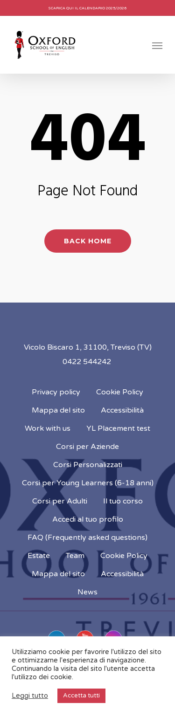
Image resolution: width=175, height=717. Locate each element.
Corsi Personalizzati (87, 464)
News (87, 592)
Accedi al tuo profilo (87, 519)
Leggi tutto (30, 696)
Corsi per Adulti (59, 501)
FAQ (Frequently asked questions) (87, 537)
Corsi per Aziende (87, 446)
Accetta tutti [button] (81, 695)
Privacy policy (56, 392)
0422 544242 (87, 361)
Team (75, 555)
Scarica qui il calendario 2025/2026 (87, 8)
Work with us (47, 428)
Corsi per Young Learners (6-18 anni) (88, 483)
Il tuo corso (123, 501)
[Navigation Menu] (157, 45)
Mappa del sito (58, 410)
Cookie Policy (119, 392)
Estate (39, 555)
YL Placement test (118, 428)
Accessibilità (122, 410)
